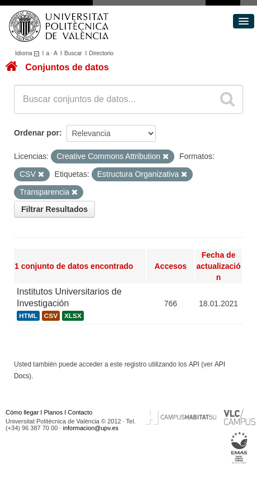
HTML (28, 316)
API (194, 364)
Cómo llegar (22, 412)
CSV (51, 316)
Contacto (80, 412)
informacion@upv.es (90, 428)
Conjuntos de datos (66, 67)
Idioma (28, 53)
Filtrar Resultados (54, 209)
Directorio (101, 53)
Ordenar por (36, 132)
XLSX (73, 316)
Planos (53, 412)
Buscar (73, 53)
